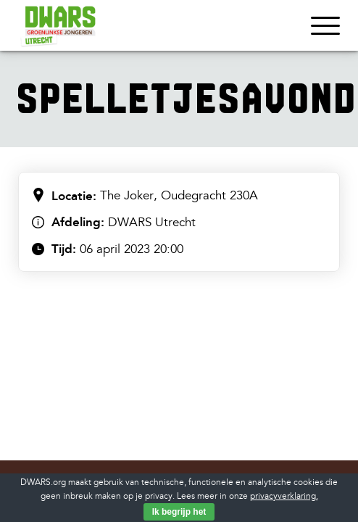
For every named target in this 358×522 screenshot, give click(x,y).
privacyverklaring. (284, 496)
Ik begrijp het (179, 512)
